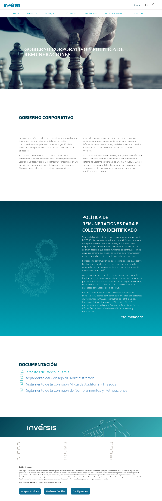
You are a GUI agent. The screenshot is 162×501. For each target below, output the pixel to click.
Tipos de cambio (74, 452)
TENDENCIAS (90, 13)
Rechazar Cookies (55, 491)
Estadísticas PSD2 (121, 456)
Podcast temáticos (28, 458)
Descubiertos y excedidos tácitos (82, 456)
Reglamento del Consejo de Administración (59, 377)
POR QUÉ (50, 13)
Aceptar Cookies (30, 491)
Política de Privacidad (76, 447)
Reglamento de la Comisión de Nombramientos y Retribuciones (76, 390)
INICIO (16, 13)
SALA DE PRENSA (114, 13)
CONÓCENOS (69, 13)
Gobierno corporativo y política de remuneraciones (36, 453)
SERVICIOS (32, 13)
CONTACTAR (137, 13)
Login (137, 4)
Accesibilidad (72, 443)
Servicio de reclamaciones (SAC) (35, 447)
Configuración (80, 491)
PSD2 (114, 452)
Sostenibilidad (119, 443)
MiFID (114, 447)
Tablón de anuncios (29, 443)
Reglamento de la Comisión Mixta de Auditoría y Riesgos (70, 383)
